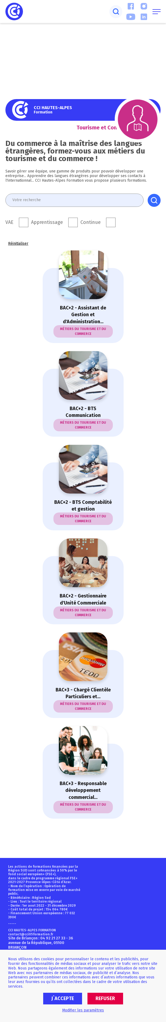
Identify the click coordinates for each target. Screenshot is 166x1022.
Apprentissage (47, 222)
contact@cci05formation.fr (30, 934)
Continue (90, 222)
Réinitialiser (18, 243)
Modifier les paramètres (83, 1010)
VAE (9, 222)
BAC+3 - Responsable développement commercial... (83, 790)
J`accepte (62, 998)
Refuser (105, 998)
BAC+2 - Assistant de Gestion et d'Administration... (83, 314)
